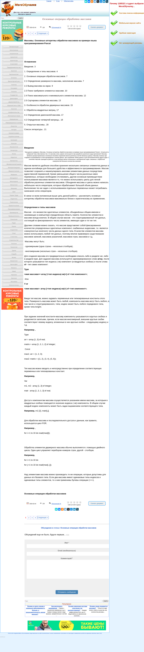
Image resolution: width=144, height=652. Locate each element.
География (14, 88)
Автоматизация (13, 47)
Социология (14, 230)
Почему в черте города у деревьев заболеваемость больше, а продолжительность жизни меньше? (35, 610)
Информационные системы (14, 123)
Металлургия (14, 181)
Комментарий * (67, 558)
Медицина (14, 174)
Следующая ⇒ (43, 33)
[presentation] (43, 585)
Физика (14, 257)
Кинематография (14, 133)
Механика (14, 188)
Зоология (14, 109)
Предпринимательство (14, 67)
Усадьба (13, 254)
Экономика (14, 281)
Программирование (14, 209)
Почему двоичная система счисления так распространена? (77, 608)
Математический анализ (14, 164)
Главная (48, 1)
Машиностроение (14, 171)
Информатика (14, 119)
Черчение (14, 275)
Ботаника (14, 78)
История (13, 129)
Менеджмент (14, 178)
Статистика (13, 237)
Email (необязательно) (67, 551)
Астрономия (14, 64)
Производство (14, 212)
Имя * (67, 543)
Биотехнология (13, 74)
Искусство (14, 126)
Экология (14, 278)
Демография (14, 98)
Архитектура (14, 60)
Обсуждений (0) (56, 27)
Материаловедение (14, 167)
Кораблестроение (14, 136)
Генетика (14, 85)
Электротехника (14, 285)
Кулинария (14, 140)
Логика (14, 154)
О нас (58, 1)
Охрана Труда (14, 195)
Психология (13, 219)
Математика (14, 161)
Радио (14, 223)
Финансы (14, 268)
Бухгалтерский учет (14, 81)
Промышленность (14, 216)
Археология (13, 57)
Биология (14, 71)
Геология (14, 91)
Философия (13, 264)
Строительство (13, 240)
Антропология (14, 53)
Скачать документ (97, 27)
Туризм (14, 250)
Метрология (13, 185)
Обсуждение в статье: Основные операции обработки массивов (68, 528)
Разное (14, 226)
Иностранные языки (14, 116)
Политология (14, 202)
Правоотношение (14, 205)
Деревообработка (14, 102)
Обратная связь (68, 1)
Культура (14, 143)
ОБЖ (13, 192)
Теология (14, 243)
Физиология (13, 261)
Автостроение (14, 50)
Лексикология (14, 147)
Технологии (13, 247)
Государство (14, 95)
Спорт (14, 233)
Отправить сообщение (67, 592)
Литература (13, 150)
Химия (14, 271)
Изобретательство (13, 112)
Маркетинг (14, 157)
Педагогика (14, 199)
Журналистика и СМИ (13, 105)
